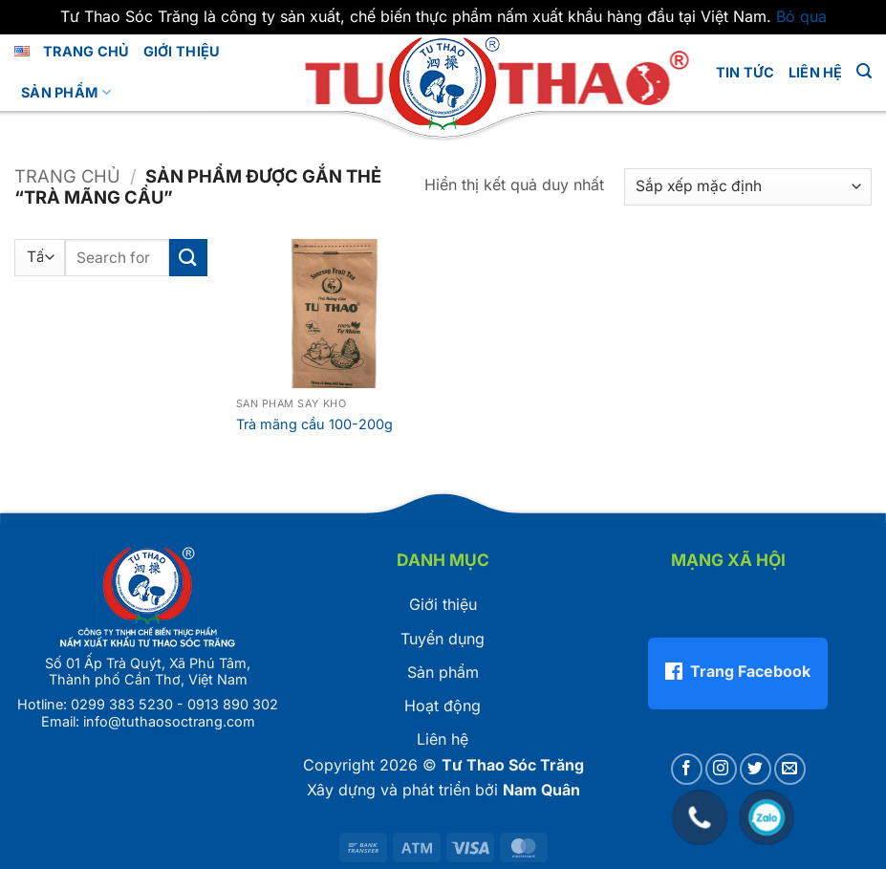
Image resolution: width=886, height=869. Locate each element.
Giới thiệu (443, 604)
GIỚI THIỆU (182, 51)
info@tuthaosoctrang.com (169, 721)
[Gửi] (188, 257)
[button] (864, 71)
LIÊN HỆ (816, 72)
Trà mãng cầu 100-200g (314, 424)
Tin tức (745, 72)
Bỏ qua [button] (801, 16)
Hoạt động (442, 705)
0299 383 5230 (122, 704)
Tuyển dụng (442, 638)
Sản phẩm (66, 92)
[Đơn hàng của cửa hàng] (748, 187)
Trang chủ (86, 51)
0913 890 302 (232, 704)
